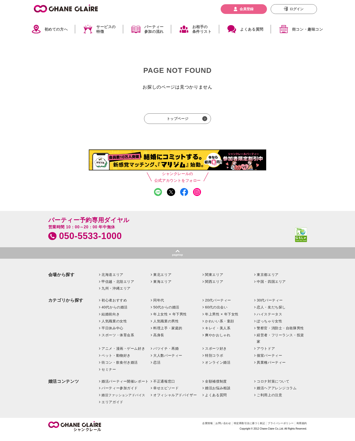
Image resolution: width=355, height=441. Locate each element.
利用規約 (300, 430)
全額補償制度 (216, 387)
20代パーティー (218, 306)
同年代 (158, 306)
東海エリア (162, 287)
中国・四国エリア (271, 287)
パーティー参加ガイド (119, 394)
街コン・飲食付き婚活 (119, 368)
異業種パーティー (271, 368)
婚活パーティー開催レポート (125, 387)
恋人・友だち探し (271, 313)
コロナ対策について (273, 387)
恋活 (156, 368)
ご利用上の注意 (269, 401)
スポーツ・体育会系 (117, 341)
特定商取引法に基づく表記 (232, 430)
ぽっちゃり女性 (269, 327)
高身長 (158, 341)
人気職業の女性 (114, 327)
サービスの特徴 (106, 29)
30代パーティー (270, 306)
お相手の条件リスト (202, 29)
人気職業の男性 (166, 327)
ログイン (297, 9)
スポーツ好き (216, 354)
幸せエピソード (166, 394)
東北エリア (162, 280)
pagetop (177, 260)
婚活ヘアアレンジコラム (277, 394)
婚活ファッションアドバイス (123, 401)
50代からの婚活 (166, 313)
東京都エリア (267, 280)
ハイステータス (269, 320)
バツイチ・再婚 (166, 354)
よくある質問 (251, 29)
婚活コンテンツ (63, 387)
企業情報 (178, 430)
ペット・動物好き (116, 361)
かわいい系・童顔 (219, 327)
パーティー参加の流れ (154, 29)
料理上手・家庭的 (167, 334)
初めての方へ (56, 29)
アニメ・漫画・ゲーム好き (123, 354)
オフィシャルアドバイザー (175, 401)
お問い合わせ (199, 430)
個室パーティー (269, 361)
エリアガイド (112, 408)
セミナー (108, 375)
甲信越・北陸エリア (117, 287)
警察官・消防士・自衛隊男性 (280, 334)
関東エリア (214, 280)
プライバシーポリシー (273, 430)
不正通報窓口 (164, 387)
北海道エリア (112, 280)
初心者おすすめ (114, 306)
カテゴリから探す (65, 306)
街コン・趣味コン (307, 29)
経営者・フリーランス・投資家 (280, 344)
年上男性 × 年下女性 (222, 320)
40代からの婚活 (114, 313)
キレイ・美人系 (217, 334)
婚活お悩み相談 (217, 394)
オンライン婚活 (217, 368)
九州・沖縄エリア (116, 294)
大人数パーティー (167, 361)
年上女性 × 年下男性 (170, 320)
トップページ (177, 119)
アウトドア (266, 354)
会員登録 (247, 9)
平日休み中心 (112, 334)
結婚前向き (110, 320)
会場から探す (61, 280)
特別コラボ (214, 361)
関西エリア (214, 287)
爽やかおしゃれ (217, 341)
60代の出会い (216, 313)
